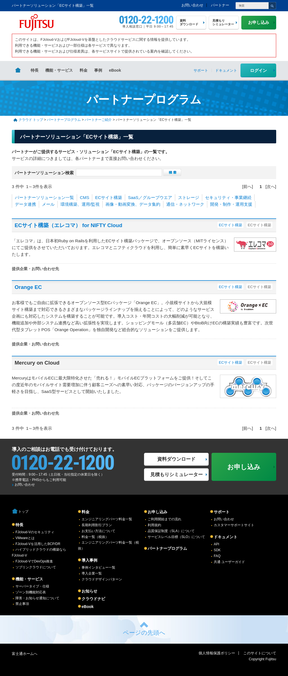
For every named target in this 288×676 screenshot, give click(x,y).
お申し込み (157, 512)
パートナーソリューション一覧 (44, 197)
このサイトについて (259, 653)
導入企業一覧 (92, 573)
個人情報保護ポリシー (217, 653)
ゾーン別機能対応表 (30, 592)
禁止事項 (22, 604)
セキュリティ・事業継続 (228, 197)
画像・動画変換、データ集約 (132, 204)
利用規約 (154, 525)
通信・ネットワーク (185, 204)
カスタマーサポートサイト (234, 525)
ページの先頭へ (144, 632)
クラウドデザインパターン (102, 579)
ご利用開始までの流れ (164, 519)
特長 (35, 70)
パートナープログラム (64, 120)
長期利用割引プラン (97, 525)
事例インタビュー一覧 (98, 567)
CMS (84, 197)
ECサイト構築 (108, 197)
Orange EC (28, 287)
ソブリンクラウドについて (35, 567)
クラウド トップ (31, 120)
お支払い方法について (98, 531)
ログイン (258, 70)
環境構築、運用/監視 (80, 204)
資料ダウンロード (176, 459)
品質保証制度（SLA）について (171, 531)
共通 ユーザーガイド (229, 562)
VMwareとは (25, 538)
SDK (217, 550)
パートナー (220, 5)
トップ (23, 512)
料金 (83, 70)
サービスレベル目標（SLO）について (176, 537)
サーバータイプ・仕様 (32, 586)
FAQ (217, 556)
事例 (98, 70)
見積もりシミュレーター (176, 474)
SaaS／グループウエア (150, 197)
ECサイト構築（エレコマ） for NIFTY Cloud (68, 225)
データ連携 (25, 204)
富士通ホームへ (24, 654)
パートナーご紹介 (98, 120)
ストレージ (188, 197)
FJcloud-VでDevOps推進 (34, 561)
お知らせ (89, 591)
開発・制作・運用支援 (231, 204)
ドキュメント (225, 537)
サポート (222, 512)
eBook (115, 70)
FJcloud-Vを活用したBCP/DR (37, 544)
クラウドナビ (93, 598)
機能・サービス (59, 70)
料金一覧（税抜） (95, 537)
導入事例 (89, 560)
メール (48, 204)
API (216, 544)
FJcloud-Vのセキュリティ (34, 532)
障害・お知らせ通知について (37, 598)
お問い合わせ (192, 5)
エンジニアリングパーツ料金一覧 (107, 519)
